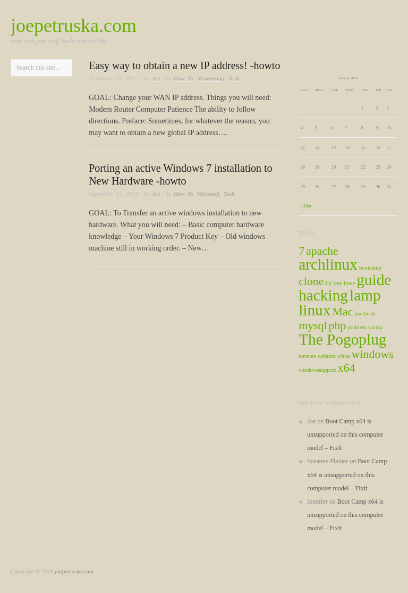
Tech (233, 78)
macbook (364, 313)
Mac (342, 311)
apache (322, 251)
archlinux (328, 264)
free (337, 283)
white (343, 356)
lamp (365, 295)
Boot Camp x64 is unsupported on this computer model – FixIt (345, 434)
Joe (156, 78)
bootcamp (370, 268)
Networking (210, 78)
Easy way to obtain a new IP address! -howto (184, 65)
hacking (323, 295)
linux (314, 310)
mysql (313, 325)
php (337, 325)
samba (375, 327)
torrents (307, 356)
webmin (327, 356)
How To (183, 78)
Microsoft (208, 193)
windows (373, 354)
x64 (346, 368)
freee (349, 283)
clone (311, 281)
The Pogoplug (342, 339)
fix (328, 283)
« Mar (306, 205)
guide (373, 279)
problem (357, 327)
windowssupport (317, 370)
